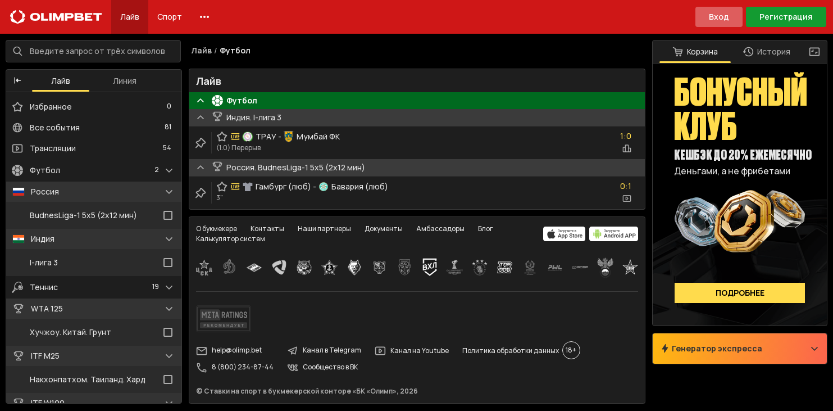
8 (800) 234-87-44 (236, 368)
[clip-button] (201, 144)
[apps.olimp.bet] (563, 235)
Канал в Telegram (325, 351)
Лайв (129, 16)
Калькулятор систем (231, 240)
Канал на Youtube (413, 351)
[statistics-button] (625, 149)
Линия (126, 81)
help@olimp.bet (230, 351)
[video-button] (625, 199)
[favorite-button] (223, 137)
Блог (486, 229)
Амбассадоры (441, 229)
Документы (385, 229)
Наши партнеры (325, 229)
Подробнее (738, 293)
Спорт (169, 16)
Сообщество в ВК (323, 368)
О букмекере (217, 229)
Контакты (268, 229)
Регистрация (786, 16)
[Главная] (56, 17)
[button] (18, 81)
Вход (719, 16)
